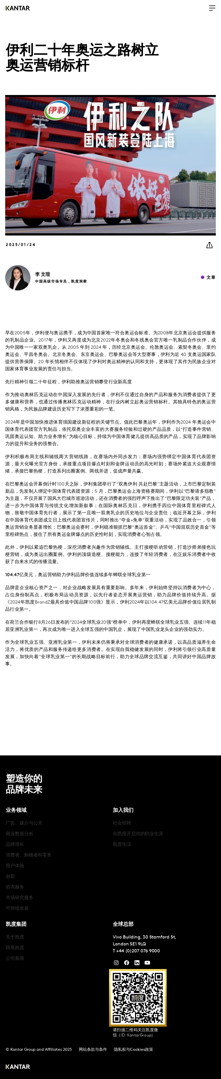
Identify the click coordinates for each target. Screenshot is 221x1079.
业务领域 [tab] (16, 810)
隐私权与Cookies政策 (133, 1050)
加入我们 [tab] (123, 810)
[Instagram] (116, 964)
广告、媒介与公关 (24, 823)
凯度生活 (122, 844)
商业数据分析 (19, 834)
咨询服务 (15, 887)
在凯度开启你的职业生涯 (138, 834)
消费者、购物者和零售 (29, 855)
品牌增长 (15, 844)
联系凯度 (15, 948)
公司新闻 (15, 958)
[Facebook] (126, 964)
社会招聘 (122, 823)
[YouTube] (137, 964)
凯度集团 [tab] (16, 924)
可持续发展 (17, 908)
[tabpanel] (57, 866)
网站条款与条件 (93, 1050)
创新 (10, 876)
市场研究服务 (19, 898)
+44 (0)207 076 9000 (138, 951)
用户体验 (15, 866)
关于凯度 (15, 937)
